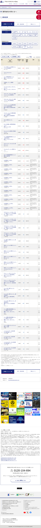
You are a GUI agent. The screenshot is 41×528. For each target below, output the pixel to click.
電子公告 (10, 3)
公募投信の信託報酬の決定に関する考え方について (9, 460)
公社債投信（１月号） (8, 160)
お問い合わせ (16, 3)
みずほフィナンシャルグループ (30, 500)
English (38, 1)
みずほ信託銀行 (27, 504)
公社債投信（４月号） (8, 173)
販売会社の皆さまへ (4, 7)
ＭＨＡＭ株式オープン (8, 119)
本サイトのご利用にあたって (6, 504)
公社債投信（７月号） (8, 186)
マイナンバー (4, 512)
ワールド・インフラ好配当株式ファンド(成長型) (10, 114)
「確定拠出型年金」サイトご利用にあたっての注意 (10, 505)
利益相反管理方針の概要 (6, 507)
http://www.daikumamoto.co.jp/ (13, 380)
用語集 (27, 3)
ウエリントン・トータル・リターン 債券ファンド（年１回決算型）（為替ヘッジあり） (10, 213)
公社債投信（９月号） (8, 194)
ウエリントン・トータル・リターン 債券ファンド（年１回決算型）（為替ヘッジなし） (10, 220)
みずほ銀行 (26, 503)
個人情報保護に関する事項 (6, 508)
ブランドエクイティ (8, 72)
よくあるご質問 (21, 3)
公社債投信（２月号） (8, 164)
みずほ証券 (26, 505)
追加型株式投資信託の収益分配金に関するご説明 (10, 500)
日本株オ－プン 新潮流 (8, 82)
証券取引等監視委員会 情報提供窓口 (8, 513)
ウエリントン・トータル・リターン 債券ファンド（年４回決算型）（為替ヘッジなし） (10, 234)
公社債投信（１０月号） (8, 199)
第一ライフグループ (28, 501)
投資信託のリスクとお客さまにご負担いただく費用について (11, 501)
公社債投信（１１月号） (8, 203)
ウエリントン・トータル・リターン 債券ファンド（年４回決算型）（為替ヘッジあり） (10, 227)
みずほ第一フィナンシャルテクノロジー (31, 507)
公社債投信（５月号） (8, 177)
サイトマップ (31, 3)
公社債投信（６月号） (8, 181)
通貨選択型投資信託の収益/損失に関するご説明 (8, 459)
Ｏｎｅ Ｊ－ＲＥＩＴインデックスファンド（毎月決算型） (10, 274)
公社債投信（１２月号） (8, 207)
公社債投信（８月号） (8, 190)
